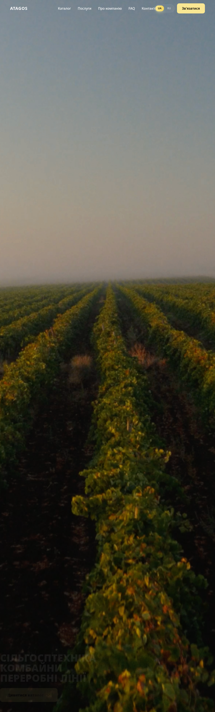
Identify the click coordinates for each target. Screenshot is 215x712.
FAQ (131, 7)
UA (159, 7)
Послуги (84, 7)
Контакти (149, 7)
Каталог (64, 7)
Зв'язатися (191, 7)
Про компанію (110, 7)
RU (169, 7)
